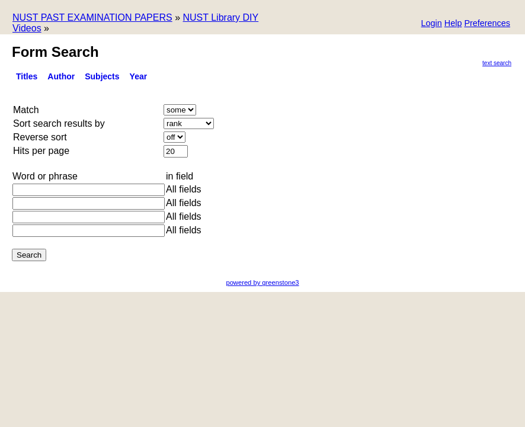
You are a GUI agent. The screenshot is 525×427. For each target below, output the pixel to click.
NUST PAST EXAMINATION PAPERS (92, 17)
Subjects (102, 76)
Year (139, 76)
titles (26, 76)
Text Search (496, 63)
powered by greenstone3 (262, 282)
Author (61, 76)
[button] (487, 24)
